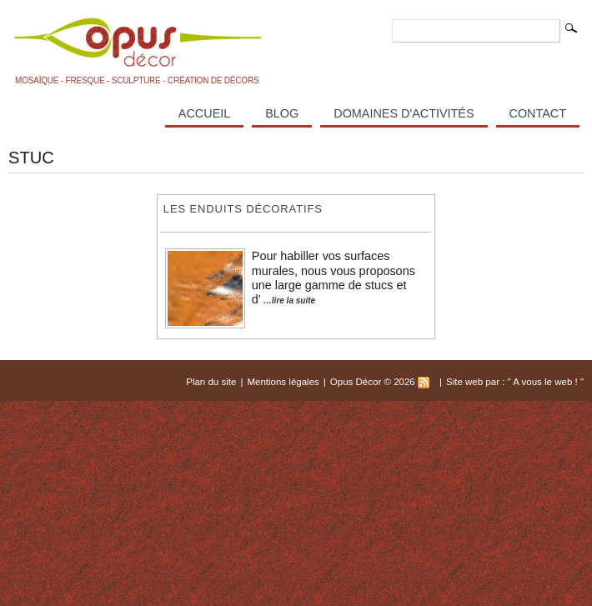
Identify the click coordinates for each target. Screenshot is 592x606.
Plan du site (211, 382)
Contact (537, 113)
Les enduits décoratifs (243, 209)
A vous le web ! (546, 382)
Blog (282, 113)
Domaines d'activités (404, 113)
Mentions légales (283, 382)
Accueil (204, 113)
